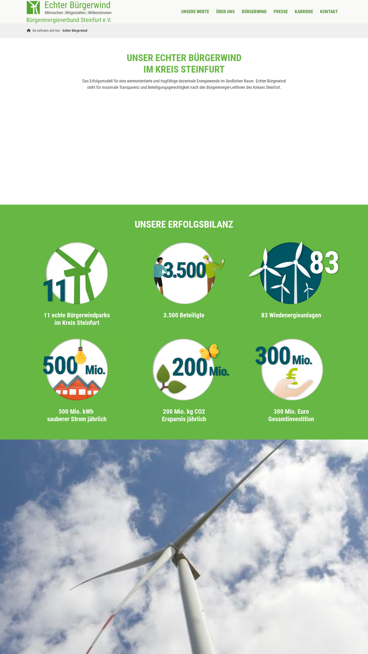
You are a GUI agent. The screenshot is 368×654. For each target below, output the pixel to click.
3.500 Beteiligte (183, 315)
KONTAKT (329, 11)
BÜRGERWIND (254, 11)
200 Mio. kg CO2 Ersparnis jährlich (184, 415)
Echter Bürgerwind (75, 31)
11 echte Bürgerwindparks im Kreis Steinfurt (77, 319)
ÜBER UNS (225, 11)
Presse (281, 11)
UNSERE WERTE (195, 11)
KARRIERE (304, 11)
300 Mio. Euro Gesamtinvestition (291, 415)
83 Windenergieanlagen (291, 315)
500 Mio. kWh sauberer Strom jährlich (77, 415)
